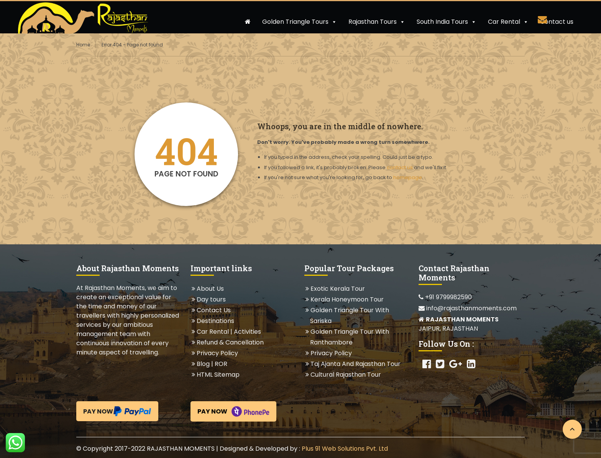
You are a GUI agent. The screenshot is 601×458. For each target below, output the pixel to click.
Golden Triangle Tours (299, 21)
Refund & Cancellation (230, 342)
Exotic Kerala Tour (337, 288)
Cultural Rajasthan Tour (345, 374)
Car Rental (508, 21)
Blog (203, 363)
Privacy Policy (217, 353)
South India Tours (446, 21)
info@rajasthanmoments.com (468, 308)
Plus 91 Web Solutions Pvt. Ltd (345, 448)
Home (83, 44)
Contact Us (213, 310)
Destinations (215, 320)
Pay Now (117, 411)
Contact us (556, 21)
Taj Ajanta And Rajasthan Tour (355, 363)
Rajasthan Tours (376, 21)
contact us (400, 167)
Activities (247, 331)
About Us (210, 288)
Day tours (211, 299)
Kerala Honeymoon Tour (347, 299)
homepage (407, 177)
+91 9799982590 (445, 297)
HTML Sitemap (218, 374)
